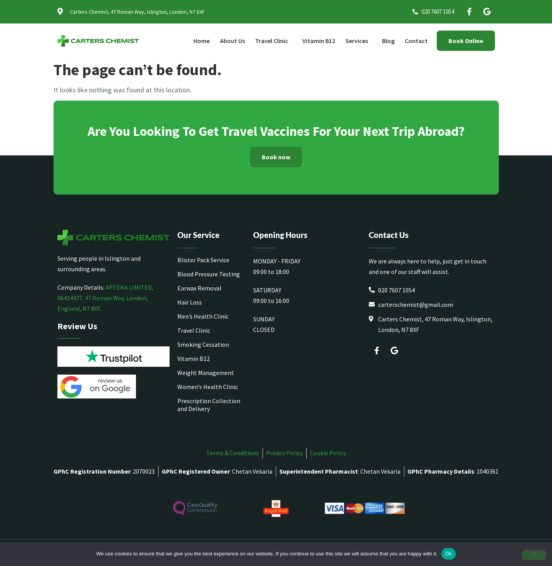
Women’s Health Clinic (207, 387)
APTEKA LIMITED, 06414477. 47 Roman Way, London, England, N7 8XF (105, 297)
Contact (416, 41)
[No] (534, 555)
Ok (448, 554)
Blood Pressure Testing (208, 274)
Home (201, 41)
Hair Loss (189, 302)
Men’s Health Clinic (203, 316)
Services (358, 41)
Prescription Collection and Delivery (208, 405)
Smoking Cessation (203, 344)
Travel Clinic (273, 41)
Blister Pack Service (203, 260)
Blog (388, 41)
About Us (232, 41)
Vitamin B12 (318, 41)
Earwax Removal (199, 288)
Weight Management (205, 373)
